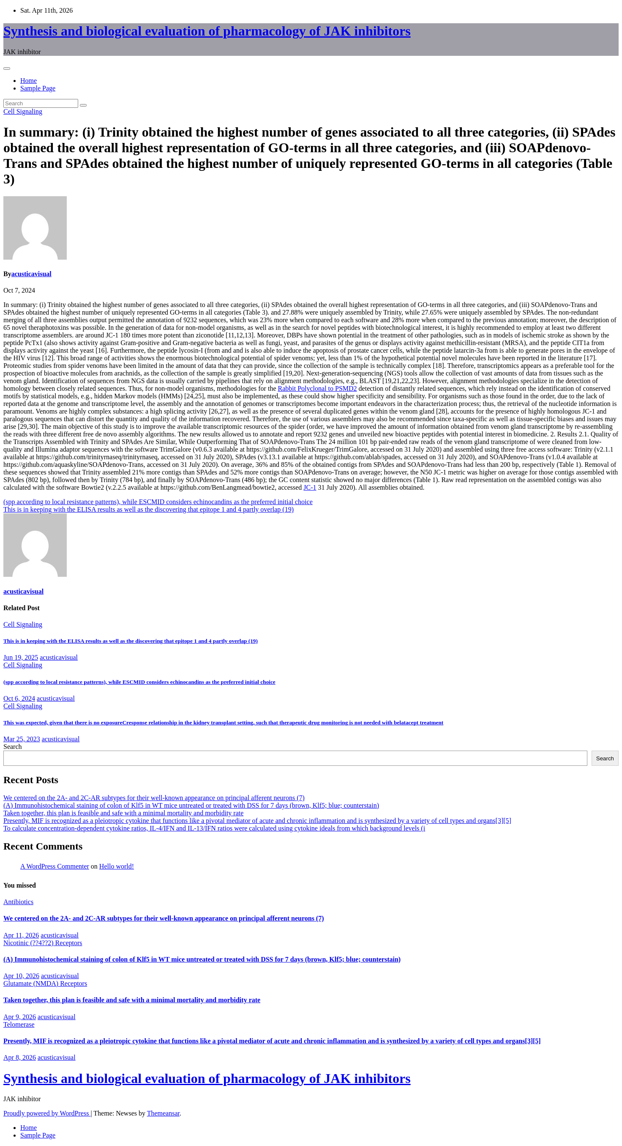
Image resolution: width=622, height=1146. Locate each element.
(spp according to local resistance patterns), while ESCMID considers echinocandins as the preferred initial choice (158, 501)
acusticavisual (31, 273)
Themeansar (163, 1113)
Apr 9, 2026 (19, 1016)
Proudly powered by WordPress (46, 1113)
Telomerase (19, 1024)
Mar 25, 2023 (21, 739)
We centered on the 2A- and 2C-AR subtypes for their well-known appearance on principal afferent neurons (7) (154, 797)
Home (28, 80)
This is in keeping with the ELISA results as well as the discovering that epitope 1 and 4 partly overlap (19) (148, 509)
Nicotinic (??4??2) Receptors (42, 942)
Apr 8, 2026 (19, 1057)
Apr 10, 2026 (21, 975)
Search (12, 746)
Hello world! (116, 866)
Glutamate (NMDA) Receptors (45, 983)
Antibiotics (18, 901)
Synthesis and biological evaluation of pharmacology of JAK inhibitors (207, 30)
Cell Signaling (22, 111)
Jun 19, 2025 (20, 657)
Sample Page (37, 88)
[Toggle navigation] (6, 68)
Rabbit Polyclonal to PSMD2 (317, 388)
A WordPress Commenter (54, 866)
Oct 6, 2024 (19, 698)
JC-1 (309, 487)
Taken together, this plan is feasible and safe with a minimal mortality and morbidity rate (123, 813)
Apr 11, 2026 (21, 935)
